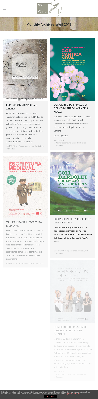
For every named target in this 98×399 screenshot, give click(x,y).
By (12, 149)
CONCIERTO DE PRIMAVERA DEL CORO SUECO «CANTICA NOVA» (71, 108)
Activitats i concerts (63, 143)
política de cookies (74, 394)
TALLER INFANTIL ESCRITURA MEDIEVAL (24, 224)
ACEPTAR (50, 397)
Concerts (75, 143)
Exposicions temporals (28, 146)
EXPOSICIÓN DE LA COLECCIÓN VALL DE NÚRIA (73, 220)
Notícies (40, 146)
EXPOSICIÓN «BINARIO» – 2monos (21, 106)
